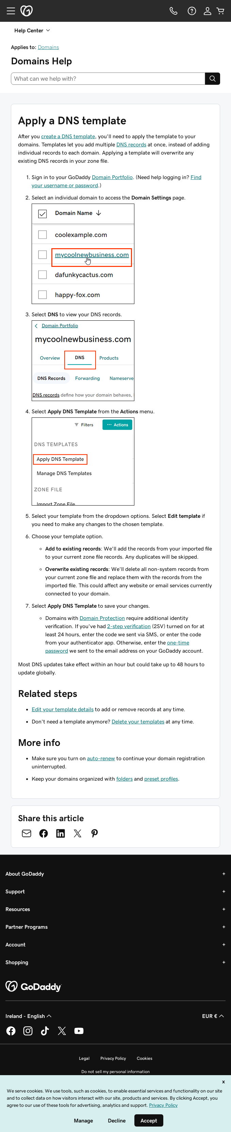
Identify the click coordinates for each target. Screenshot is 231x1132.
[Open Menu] (8, 11)
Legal (84, 1058)
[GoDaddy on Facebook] (10, 1034)
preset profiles (161, 778)
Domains (48, 47)
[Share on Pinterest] (94, 833)
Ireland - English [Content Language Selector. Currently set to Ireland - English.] (29, 1016)
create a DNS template (68, 136)
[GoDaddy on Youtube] (78, 1034)
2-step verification (129, 626)
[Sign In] (207, 10)
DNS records (131, 144)
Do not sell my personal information (115, 1071)
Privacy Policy (113, 1058)
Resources (17, 909)
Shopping (16, 962)
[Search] (212, 79)
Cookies (144, 1058)
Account (15, 944)
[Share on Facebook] (43, 833)
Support (15, 891)
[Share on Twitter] (77, 833)
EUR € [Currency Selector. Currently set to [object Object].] (214, 1016)
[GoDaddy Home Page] (33, 986)
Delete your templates (138, 721)
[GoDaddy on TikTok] (44, 1034)
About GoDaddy (24, 873)
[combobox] (108, 79)
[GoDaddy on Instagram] (27, 1034)
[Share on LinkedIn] (60, 833)
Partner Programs (26, 926)
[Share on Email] (26, 833)
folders (124, 778)
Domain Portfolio (112, 177)
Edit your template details (63, 709)
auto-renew (101, 758)
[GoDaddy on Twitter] (61, 1034)
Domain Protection (102, 618)
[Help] (191, 11)
